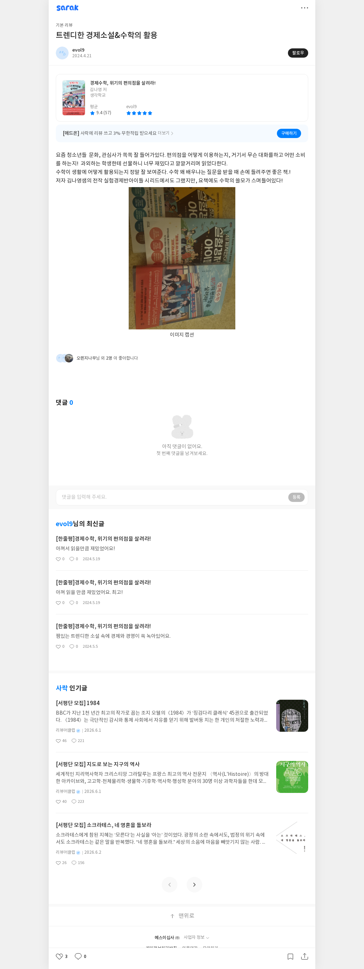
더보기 (304, 7)
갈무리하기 (290, 956)
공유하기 (304, 956)
